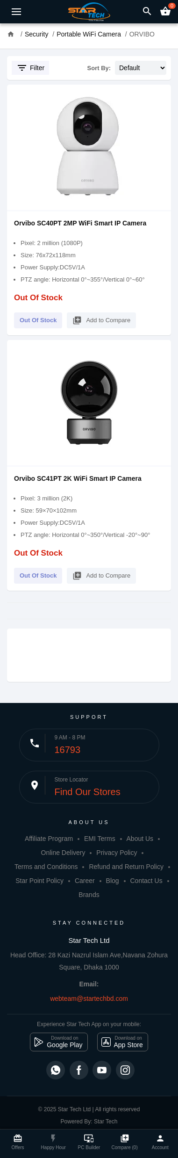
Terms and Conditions (46, 866)
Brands (88, 894)
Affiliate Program (49, 838)
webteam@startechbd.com (89, 998)
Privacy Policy (116, 852)
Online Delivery (63, 852)
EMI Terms (99, 838)
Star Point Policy (39, 880)
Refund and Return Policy (126, 866)
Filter (30, 67)
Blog (112, 880)
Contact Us (146, 880)
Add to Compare (101, 318)
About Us (140, 838)
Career (85, 880)
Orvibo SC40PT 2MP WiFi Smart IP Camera (80, 223)
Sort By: (99, 68)
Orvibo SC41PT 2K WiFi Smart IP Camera (78, 478)
